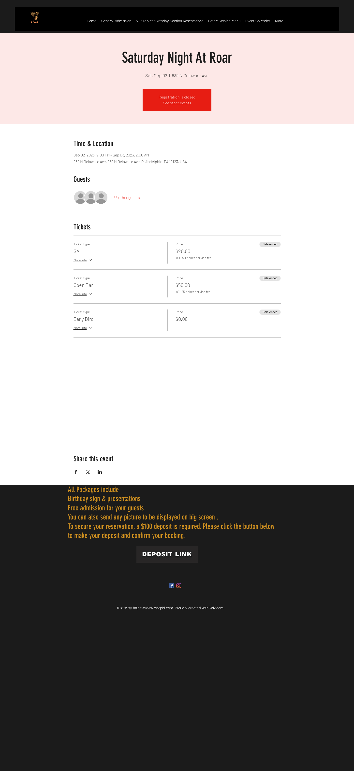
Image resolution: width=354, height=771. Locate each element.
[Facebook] (171, 585)
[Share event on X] (88, 472)
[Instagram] (178, 585)
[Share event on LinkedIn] (100, 472)
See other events (177, 102)
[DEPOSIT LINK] (167, 554)
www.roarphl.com (159, 608)
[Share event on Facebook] (76, 472)
